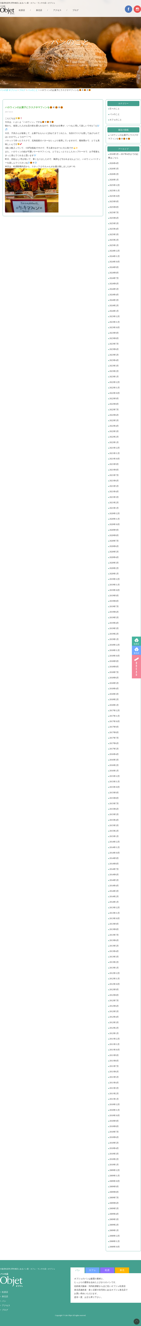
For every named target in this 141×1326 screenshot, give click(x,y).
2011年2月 (114, 1093)
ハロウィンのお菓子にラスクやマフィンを (123, 137)
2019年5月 (114, 617)
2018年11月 (114, 650)
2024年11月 (114, 256)
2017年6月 (114, 743)
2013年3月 (114, 957)
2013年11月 (114, 913)
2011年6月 (114, 1072)
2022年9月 (114, 398)
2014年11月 (114, 847)
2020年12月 (114, 513)
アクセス (57, 10)
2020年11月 (114, 519)
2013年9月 (114, 924)
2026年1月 (114, 180)
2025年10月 (114, 196)
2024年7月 (114, 278)
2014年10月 (114, 853)
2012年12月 (114, 973)
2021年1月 (114, 508)
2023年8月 (114, 338)
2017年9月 (114, 727)
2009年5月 (114, 1208)
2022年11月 (114, 388)
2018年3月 (114, 694)
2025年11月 (114, 191)
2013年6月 (114, 940)
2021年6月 (114, 481)
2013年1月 (114, 968)
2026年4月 (114, 163)
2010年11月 (114, 1110)
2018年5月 (114, 683)
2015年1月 (114, 836)
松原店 (136, 644)
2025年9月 (114, 201)
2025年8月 (114, 207)
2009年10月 (114, 1181)
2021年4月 (114, 491)
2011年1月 (114, 1099)
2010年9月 (114, 1121)
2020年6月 (114, 546)
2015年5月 (114, 814)
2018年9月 (114, 661)
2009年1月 (114, 1230)
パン (4, 1301)
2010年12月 (114, 1104)
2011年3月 (114, 1088)
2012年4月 (114, 1017)
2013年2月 (114, 962)
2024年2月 (114, 305)
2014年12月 (114, 842)
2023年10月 (114, 327)
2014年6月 (114, 875)
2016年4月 (114, 754)
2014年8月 (114, 864)
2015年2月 (114, 831)
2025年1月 (114, 245)
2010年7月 (114, 1132)
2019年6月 (114, 612)
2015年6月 (114, 809)
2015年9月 (114, 793)
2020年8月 (114, 535)
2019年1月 (114, 639)
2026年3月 (114, 169)
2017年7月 (114, 738)
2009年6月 (114, 1203)
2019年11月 (114, 585)
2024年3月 (114, 300)
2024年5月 (114, 289)
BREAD (136, 666)
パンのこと (114, 114)
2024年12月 (114, 251)
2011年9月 (114, 1055)
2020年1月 (114, 574)
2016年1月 (114, 771)
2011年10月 (114, 1050)
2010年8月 (114, 1126)
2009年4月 (114, 1214)
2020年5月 (114, 552)
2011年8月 (114, 1061)
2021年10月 (114, 459)
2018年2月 (114, 699)
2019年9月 (114, 596)
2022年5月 (114, 420)
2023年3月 (114, 366)
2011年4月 (114, 1083)
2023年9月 (114, 333)
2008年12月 (114, 1236)
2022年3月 (114, 431)
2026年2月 (114, 174)
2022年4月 (114, 426)
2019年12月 (114, 579)
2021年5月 (114, 486)
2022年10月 (114, 393)
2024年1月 (114, 311)
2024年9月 (114, 267)
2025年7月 (114, 212)
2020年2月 (114, 568)
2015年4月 (114, 820)
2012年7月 (114, 1000)
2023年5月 (114, 355)
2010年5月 (114, 1143)
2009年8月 (114, 1192)
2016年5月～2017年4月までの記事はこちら (123, 156)
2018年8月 (114, 667)
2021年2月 (114, 502)
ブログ (75, 10)
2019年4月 (114, 623)
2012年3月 (114, 1022)
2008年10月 (114, 1247)
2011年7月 (114, 1066)
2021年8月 (114, 470)
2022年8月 (114, 404)
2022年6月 (114, 415)
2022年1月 (114, 442)
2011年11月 (114, 1044)
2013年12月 (114, 907)
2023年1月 (114, 377)
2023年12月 (114, 316)
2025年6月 (114, 218)
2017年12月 (114, 710)
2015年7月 (114, 803)
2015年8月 (114, 798)
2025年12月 (114, 185)
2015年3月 (114, 825)
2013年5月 (114, 946)
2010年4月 (114, 1148)
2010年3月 (114, 1154)
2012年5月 (114, 1011)
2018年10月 (114, 656)
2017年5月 (114, 749)
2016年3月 (114, 760)
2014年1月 (114, 902)
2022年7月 (114, 409)
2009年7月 (114, 1198)
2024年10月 (114, 262)
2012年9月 (114, 989)
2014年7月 (114, 869)
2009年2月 (114, 1225)
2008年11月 (114, 1241)
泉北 (122, 1270)
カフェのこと (115, 120)
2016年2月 (114, 765)
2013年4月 (114, 951)
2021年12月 (114, 448)
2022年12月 (114, 382)
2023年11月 (114, 322)
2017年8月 (114, 732)
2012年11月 (114, 979)
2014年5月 (114, 880)
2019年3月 (114, 628)
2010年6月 (114, 1137)
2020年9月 (114, 530)
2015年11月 (114, 782)
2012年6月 (114, 1006)
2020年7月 (114, 541)
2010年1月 (114, 1165)
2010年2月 (114, 1159)
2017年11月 (114, 716)
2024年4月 (114, 295)
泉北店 (136, 653)
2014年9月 (114, 858)
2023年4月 (114, 360)
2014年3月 (114, 891)
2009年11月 (114, 1176)
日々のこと (114, 109)
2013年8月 (114, 929)
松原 (107, 1270)
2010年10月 (114, 1115)
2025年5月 (114, 223)
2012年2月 (114, 1028)
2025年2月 (114, 240)
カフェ (92, 1270)
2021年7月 (114, 475)
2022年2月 (114, 437)
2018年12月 (114, 645)
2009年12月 (114, 1170)
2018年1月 (114, 705)
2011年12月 (114, 1039)
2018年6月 (114, 678)
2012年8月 (114, 995)
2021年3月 (114, 497)
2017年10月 (114, 721)
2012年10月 (114, 984)
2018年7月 (114, 672)
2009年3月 (114, 1219)
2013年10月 (114, 918)
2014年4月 (114, 886)
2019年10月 (114, 590)
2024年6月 (114, 284)
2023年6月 (114, 349)
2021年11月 (114, 453)
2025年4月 (114, 229)
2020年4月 (114, 557)
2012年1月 (114, 1033)
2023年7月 (114, 344)
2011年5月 (114, 1077)
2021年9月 (114, 464)
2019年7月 (114, 606)
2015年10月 (114, 787)
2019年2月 (114, 634)
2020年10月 (114, 524)
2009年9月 (114, 1186)
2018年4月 (114, 689)
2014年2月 (114, 896)
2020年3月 (114, 563)
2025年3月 (114, 234)
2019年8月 (114, 601)
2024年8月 (114, 273)
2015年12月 (114, 776)
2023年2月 (114, 371)
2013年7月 (114, 935)
